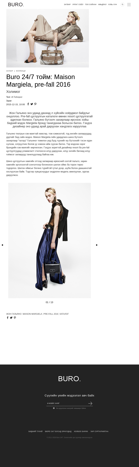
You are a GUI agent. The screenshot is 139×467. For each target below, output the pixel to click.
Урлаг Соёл (77, 4)
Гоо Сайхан (91, 4)
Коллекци (21, 71)
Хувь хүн (112, 4)
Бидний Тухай (36, 431)
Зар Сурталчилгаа (99, 431)
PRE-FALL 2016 (50, 314)
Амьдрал (102, 4)
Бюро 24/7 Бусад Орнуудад (58, 431)
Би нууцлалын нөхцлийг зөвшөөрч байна (71, 408)
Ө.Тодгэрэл (16, 97)
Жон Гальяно (13, 314)
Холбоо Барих (81, 431)
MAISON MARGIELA (32, 314)
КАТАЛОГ (64, 314)
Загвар (67, 4)
